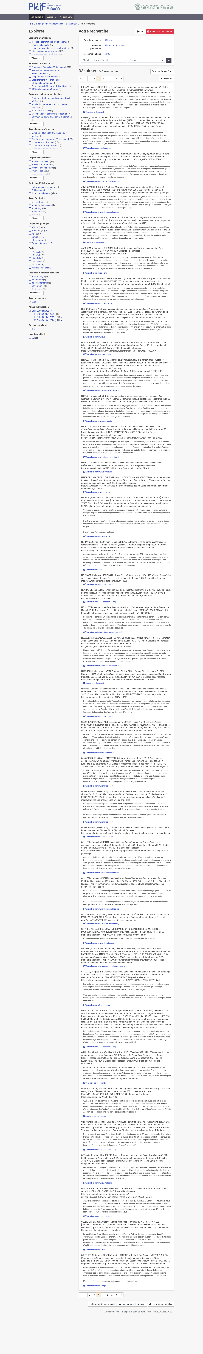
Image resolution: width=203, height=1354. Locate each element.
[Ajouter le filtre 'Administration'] (38, 202)
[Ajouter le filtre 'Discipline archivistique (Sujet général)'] (49, 42)
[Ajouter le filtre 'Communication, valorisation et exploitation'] (52, 117)
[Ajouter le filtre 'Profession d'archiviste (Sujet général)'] (49, 67)
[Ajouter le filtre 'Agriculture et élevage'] (42, 205)
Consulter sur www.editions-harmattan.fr (101, 390)
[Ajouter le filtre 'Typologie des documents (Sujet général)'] (50, 139)
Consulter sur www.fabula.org (96, 492)
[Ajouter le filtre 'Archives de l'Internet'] (41, 164)
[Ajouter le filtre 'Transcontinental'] (39, 243)
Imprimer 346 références (102, 1304)
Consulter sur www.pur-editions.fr (98, 584)
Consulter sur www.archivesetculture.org (101, 212)
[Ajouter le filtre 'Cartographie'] (38, 286)
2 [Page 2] (89, 78)
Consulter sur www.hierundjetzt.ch (98, 354)
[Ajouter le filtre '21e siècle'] (36, 264)
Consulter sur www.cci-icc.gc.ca (97, 303)
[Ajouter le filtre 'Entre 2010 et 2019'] (45, 317)
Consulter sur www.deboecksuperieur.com (101, 181)
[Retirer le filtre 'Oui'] (109, 54)
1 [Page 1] (85, 78)
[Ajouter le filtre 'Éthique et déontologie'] (42, 83)
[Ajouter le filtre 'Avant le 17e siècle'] (40, 268)
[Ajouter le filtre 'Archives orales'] (39, 171)
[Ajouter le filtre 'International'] (37, 240)
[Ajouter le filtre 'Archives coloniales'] (41, 161)
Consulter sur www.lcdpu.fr (95, 1286)
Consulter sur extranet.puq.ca (96, 1005)
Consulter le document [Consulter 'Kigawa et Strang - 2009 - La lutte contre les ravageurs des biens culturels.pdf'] (93, 112)
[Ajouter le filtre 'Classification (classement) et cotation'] (49, 114)
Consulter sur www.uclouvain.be (97, 421)
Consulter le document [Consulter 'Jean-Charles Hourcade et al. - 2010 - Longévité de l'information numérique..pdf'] (93, 242)
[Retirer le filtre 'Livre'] (109, 40)
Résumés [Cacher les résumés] (166, 78)
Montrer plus (36, 58)
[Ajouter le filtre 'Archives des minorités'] (42, 168)
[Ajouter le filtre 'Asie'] (34, 234)
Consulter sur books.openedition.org (99, 602)
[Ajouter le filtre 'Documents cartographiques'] (45, 145)
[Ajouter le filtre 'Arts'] (33, 214)
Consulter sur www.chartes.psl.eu (98, 786)
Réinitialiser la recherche (159, 31)
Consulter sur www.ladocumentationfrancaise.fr (104, 966)
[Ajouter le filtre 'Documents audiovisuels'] (43, 142)
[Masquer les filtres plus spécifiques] (51, 310)
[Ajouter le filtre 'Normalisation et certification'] (45, 54)
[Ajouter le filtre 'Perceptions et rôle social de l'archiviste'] (50, 86)
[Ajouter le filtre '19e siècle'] (36, 258)
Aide (140, 31)
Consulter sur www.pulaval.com (97, 1183)
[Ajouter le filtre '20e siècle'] (36, 261)
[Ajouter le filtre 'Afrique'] (35, 227)
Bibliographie (37, 17)
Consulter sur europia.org (95, 273)
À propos (51, 17)
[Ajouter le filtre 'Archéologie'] (37, 208)
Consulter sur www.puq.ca (95, 337)
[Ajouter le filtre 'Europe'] (35, 237)
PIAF (31, 24)
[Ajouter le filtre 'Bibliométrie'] (37, 279)
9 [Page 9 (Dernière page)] (116, 78)
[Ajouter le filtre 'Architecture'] (37, 211)
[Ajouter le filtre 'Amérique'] (36, 230)
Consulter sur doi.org (93, 570)
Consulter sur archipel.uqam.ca (97, 148)
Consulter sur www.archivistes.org (98, 943)
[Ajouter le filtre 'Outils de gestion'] (39, 190)
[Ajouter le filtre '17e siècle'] (36, 252)
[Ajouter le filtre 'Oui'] (33, 338)
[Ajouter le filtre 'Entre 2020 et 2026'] (45, 320)
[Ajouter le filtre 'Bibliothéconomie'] (40, 283)
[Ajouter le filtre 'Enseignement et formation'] (44, 80)
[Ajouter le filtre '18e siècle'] (36, 255)
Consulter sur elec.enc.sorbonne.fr (98, 753)
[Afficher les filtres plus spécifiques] (56, 193)
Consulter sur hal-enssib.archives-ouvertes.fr (102, 632)
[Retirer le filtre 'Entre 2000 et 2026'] (116, 45)
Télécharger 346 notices (131, 1304)
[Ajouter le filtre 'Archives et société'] (40, 45)
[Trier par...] (162, 71)
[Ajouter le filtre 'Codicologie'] (37, 289)
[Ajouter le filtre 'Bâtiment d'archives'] (41, 110)
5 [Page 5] (103, 78)
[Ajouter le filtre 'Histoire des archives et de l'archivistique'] (50, 48)
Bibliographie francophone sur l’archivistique (56, 24)
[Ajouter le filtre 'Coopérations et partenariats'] (45, 76)
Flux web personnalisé (160, 1304)
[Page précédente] (81, 78)
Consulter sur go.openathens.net (98, 1216)
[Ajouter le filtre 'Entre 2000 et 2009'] (45, 314)
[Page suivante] (121, 78)
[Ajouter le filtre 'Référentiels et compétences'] (45, 89)
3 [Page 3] (94, 78)
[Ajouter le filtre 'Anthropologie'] (38, 276)
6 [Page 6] (107, 78)
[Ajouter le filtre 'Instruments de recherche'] (43, 187)
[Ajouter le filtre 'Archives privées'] (39, 174)
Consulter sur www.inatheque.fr (97, 536)
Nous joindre (66, 17)
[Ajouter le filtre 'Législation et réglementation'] (45, 51)
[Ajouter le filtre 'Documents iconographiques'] (45, 148)
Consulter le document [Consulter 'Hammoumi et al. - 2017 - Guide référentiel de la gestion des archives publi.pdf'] (93, 683)
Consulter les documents (94, 1083)
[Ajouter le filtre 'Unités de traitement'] (41, 193)
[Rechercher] (168, 60)
